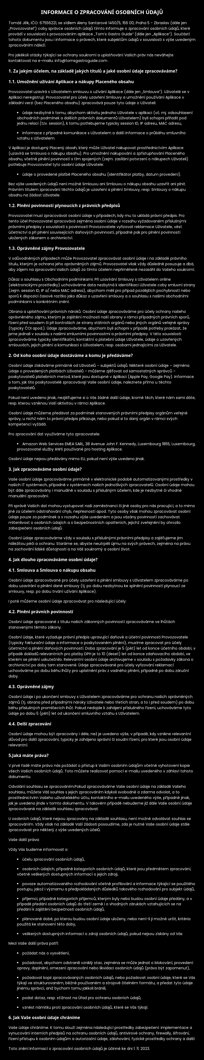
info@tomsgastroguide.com (81, 60)
